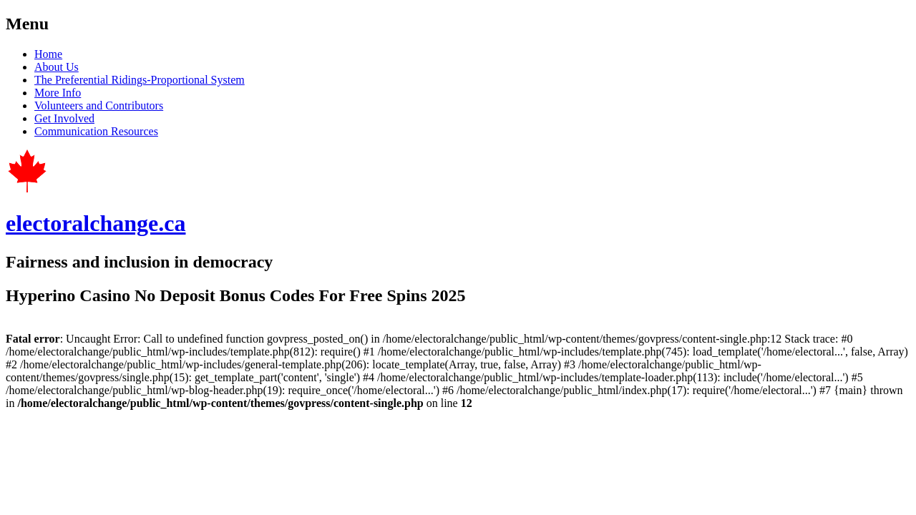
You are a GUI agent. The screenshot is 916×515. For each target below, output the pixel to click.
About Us (56, 67)
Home (48, 54)
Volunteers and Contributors (98, 105)
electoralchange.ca (95, 223)
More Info (57, 93)
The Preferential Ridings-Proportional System (139, 80)
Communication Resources (96, 131)
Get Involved (64, 118)
